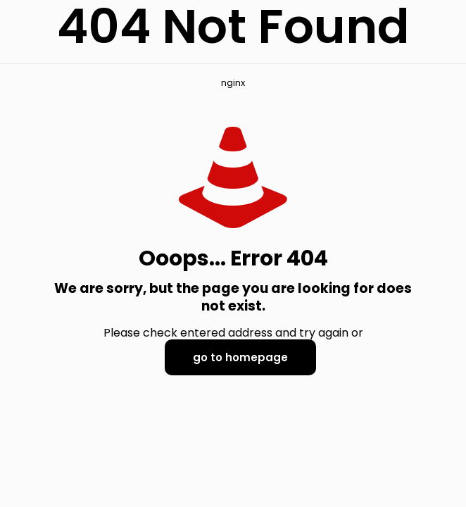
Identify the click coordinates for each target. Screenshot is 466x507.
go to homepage (240, 357)
